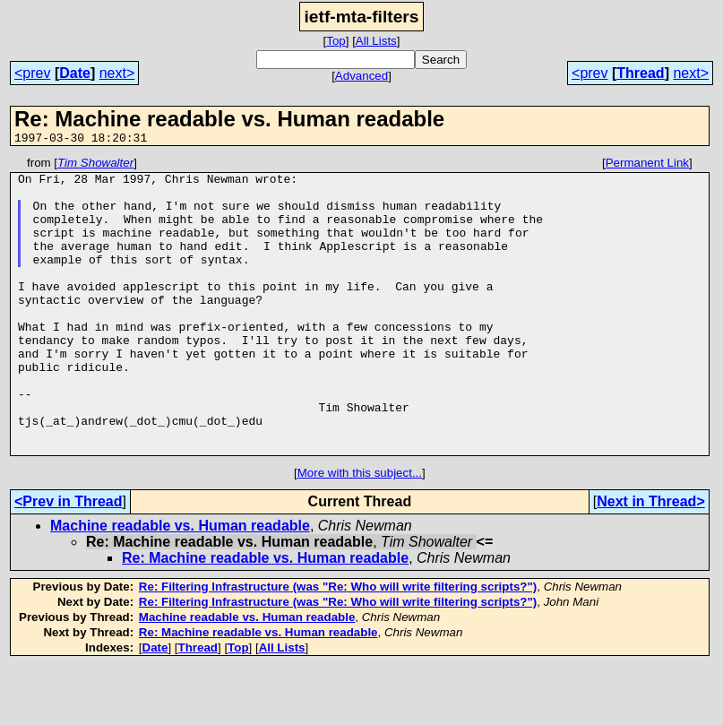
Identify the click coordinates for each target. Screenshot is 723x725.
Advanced (361, 75)
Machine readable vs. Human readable (180, 584)
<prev (32, 73)
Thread (640, 73)
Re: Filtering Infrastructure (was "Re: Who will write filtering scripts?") (338, 645)
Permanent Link (647, 165)
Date (74, 73)
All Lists (376, 40)
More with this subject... (359, 532)
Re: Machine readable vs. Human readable (265, 617)
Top (336, 40)
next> (117, 73)
